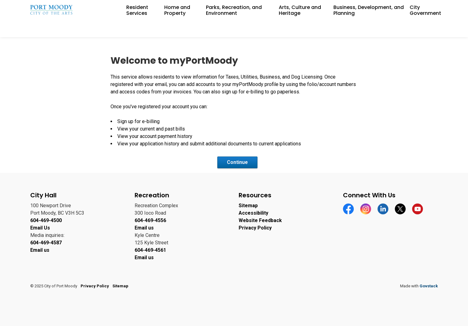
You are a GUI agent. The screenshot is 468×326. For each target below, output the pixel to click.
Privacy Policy (255, 228)
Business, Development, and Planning (368, 27)
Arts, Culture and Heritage (300, 27)
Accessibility (332, 9)
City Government (425, 27)
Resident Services (137, 27)
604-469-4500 (46, 220)
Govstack (429, 286)
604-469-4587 (46, 243)
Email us (39, 250)
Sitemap (248, 205)
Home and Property (177, 27)
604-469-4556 (150, 220)
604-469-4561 (150, 250)
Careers (358, 9)
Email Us (40, 228)
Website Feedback (260, 220)
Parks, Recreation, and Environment (234, 27)
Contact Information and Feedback (405, 9)
